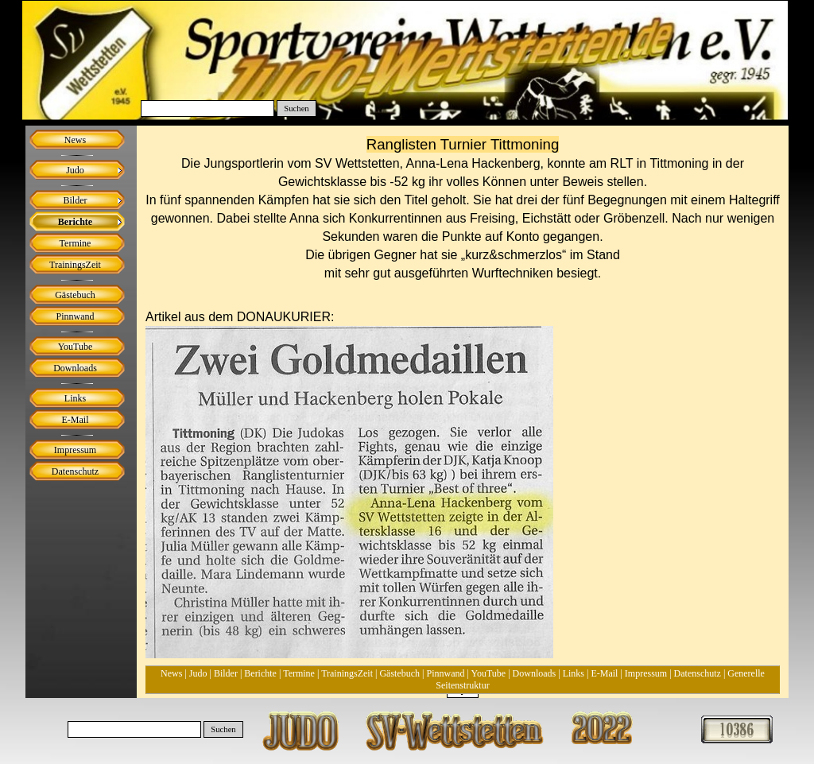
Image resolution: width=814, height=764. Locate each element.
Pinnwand (446, 673)
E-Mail (604, 673)
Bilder (226, 673)
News (171, 673)
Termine (299, 673)
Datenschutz (697, 673)
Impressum (646, 673)
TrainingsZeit (347, 673)
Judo (198, 673)
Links (573, 673)
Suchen (296, 108)
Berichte (260, 673)
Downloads (534, 673)
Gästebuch (399, 673)
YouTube (488, 673)
